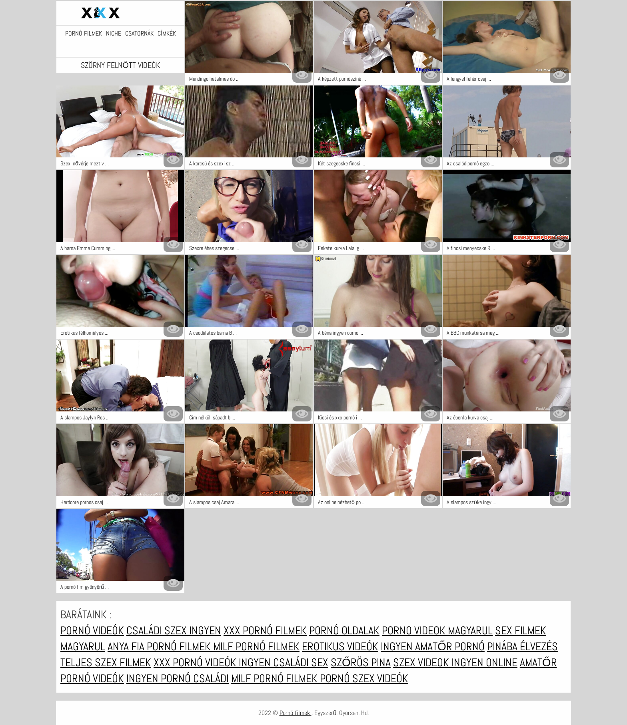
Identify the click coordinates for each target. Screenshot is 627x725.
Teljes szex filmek (105, 662)
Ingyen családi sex (283, 662)
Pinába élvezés (522, 646)
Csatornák (139, 34)
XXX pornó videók (196, 662)
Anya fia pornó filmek (160, 646)
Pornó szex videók (364, 678)
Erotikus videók (340, 646)
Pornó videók (92, 631)
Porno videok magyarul (437, 631)
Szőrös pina (361, 662)
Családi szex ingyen (173, 631)
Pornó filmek (83, 34)
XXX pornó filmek (265, 631)
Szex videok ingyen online (455, 662)
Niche (113, 34)
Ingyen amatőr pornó (433, 646)
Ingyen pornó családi (177, 678)
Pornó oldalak (344, 631)
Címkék (167, 34)
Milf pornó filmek (256, 646)
